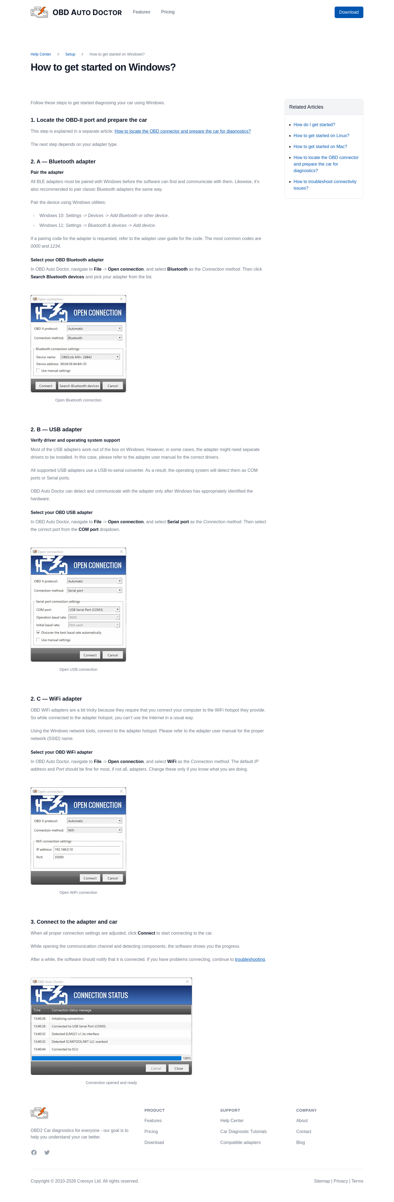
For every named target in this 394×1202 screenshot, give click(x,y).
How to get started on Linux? (321, 135)
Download (349, 12)
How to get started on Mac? (320, 146)
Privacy (341, 1181)
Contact (303, 1131)
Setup (70, 54)
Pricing (168, 12)
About (302, 1120)
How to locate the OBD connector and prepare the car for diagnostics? (183, 131)
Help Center (41, 54)
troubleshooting (250, 959)
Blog (300, 1142)
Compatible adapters (240, 1142)
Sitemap (322, 1181)
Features (141, 12)
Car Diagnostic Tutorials (243, 1131)
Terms (357, 1181)
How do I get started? (314, 124)
